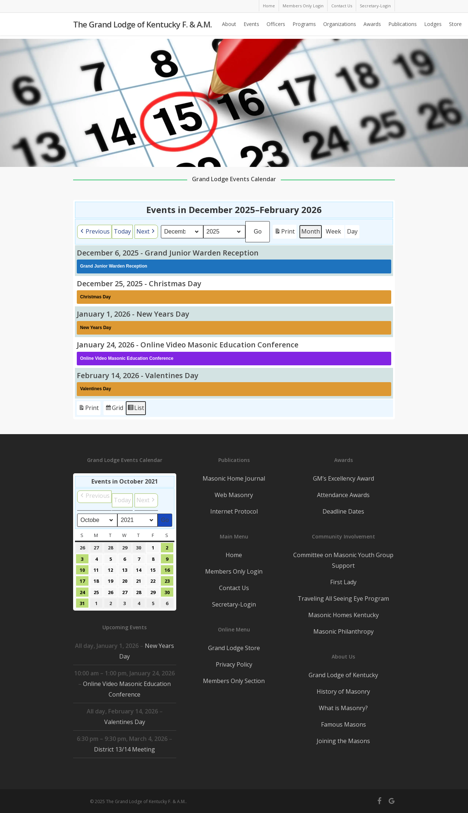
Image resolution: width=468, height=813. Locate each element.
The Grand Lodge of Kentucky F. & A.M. (142, 26)
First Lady (343, 582)
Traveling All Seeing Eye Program (343, 598)
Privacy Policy (234, 664)
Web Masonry (234, 495)
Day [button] (352, 231)
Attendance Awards (343, 495)
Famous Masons (343, 724)
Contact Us (234, 588)
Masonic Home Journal (234, 478)
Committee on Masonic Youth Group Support (343, 560)
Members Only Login (234, 571)
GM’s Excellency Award (343, 478)
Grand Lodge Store (234, 648)
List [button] (135, 409)
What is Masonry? (343, 708)
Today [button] (122, 231)
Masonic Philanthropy (343, 631)
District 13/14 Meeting (124, 749)
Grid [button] (114, 409)
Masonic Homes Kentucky (343, 615)
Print (285, 233)
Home (234, 555)
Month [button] (311, 231)
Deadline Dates (343, 511)
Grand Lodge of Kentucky (343, 675)
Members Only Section (234, 681)
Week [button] (333, 231)
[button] (94, 232)
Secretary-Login (234, 604)
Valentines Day (124, 722)
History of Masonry (343, 691)
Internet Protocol (234, 511)
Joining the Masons (343, 741)
